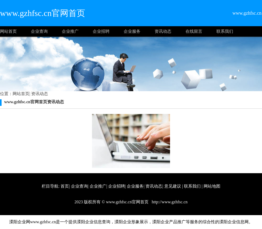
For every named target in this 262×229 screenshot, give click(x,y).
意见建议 (172, 186)
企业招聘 (101, 31)
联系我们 (224, 31)
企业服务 (132, 31)
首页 (65, 186)
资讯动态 (163, 31)
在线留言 (193, 31)
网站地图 (212, 186)
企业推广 (70, 31)
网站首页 (8, 31)
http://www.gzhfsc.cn (169, 202)
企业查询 (39, 31)
